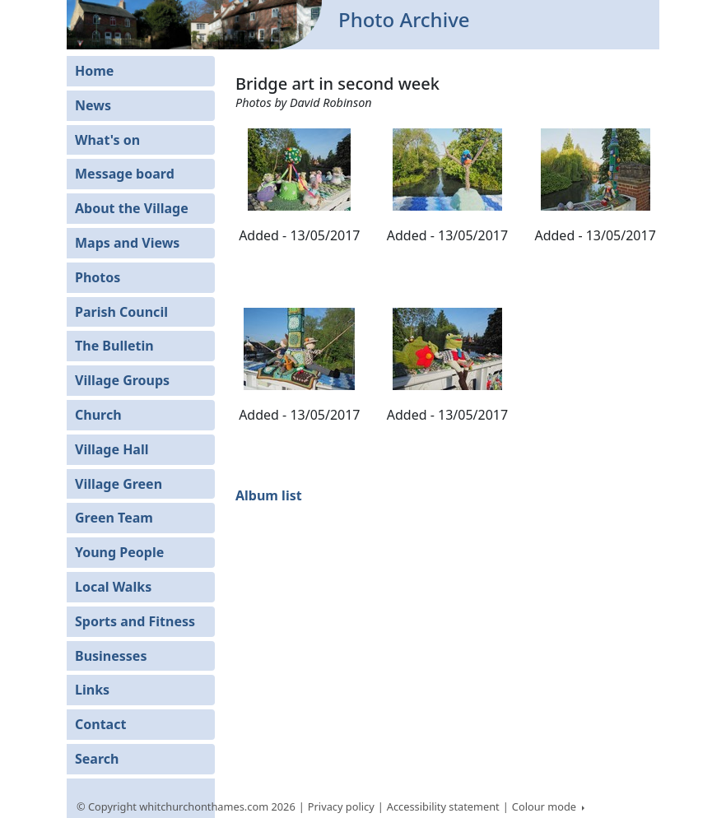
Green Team (114, 518)
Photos (97, 277)
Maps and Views (127, 243)
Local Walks (113, 587)
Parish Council (121, 312)
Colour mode (545, 806)
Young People (119, 552)
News (93, 105)
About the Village (131, 208)
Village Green (118, 484)
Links (92, 690)
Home (94, 71)
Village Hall (112, 449)
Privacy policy (341, 806)
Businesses (111, 656)
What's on (107, 140)
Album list (268, 495)
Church (98, 415)
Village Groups (122, 380)
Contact (100, 724)
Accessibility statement (443, 806)
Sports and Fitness (135, 621)
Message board (125, 174)
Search (97, 759)
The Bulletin (114, 346)
